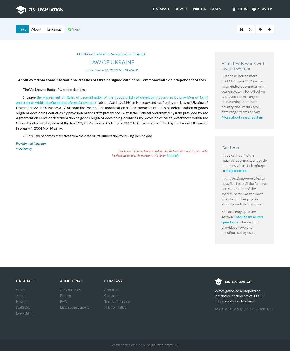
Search (21, 289)
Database (161, 9)
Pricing (199, 9)
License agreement (74, 307)
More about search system (242, 117)
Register (262, 9)
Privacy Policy (115, 307)
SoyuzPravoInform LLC (163, 345)
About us (111, 289)
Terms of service (117, 301)
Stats (216, 9)
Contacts (111, 295)
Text (22, 29)
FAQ (63, 301)
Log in (239, 9)
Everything (24, 313)
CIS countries (70, 289)
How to (181, 9)
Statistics (23, 307)
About (36, 29)
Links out (54, 29)
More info (173, 155)
